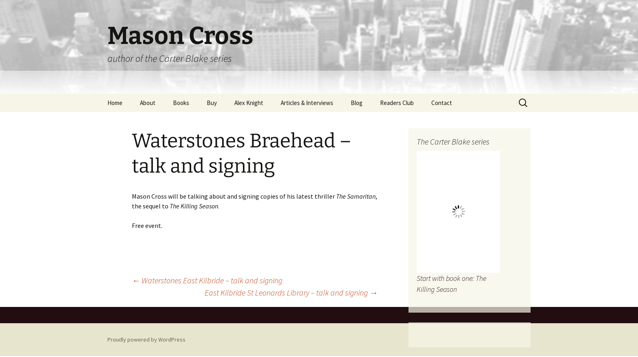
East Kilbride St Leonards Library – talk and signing (291, 292)
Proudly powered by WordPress (146, 339)
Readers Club (397, 103)
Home (114, 103)
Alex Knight (248, 103)
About (147, 103)
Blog (357, 103)
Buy (212, 103)
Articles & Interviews (307, 103)
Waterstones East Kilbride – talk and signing (207, 280)
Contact (441, 103)
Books (181, 103)
